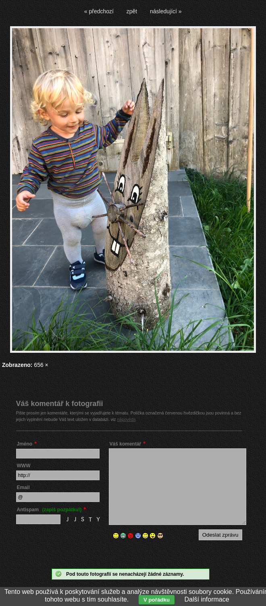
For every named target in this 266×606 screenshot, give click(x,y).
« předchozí (99, 11)
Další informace (207, 599)
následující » (166, 11)
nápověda (126, 419)
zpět (132, 11)
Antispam (49, 509)
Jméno (25, 444)
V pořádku (156, 600)
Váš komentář (125, 444)
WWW (24, 466)
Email (23, 487)
